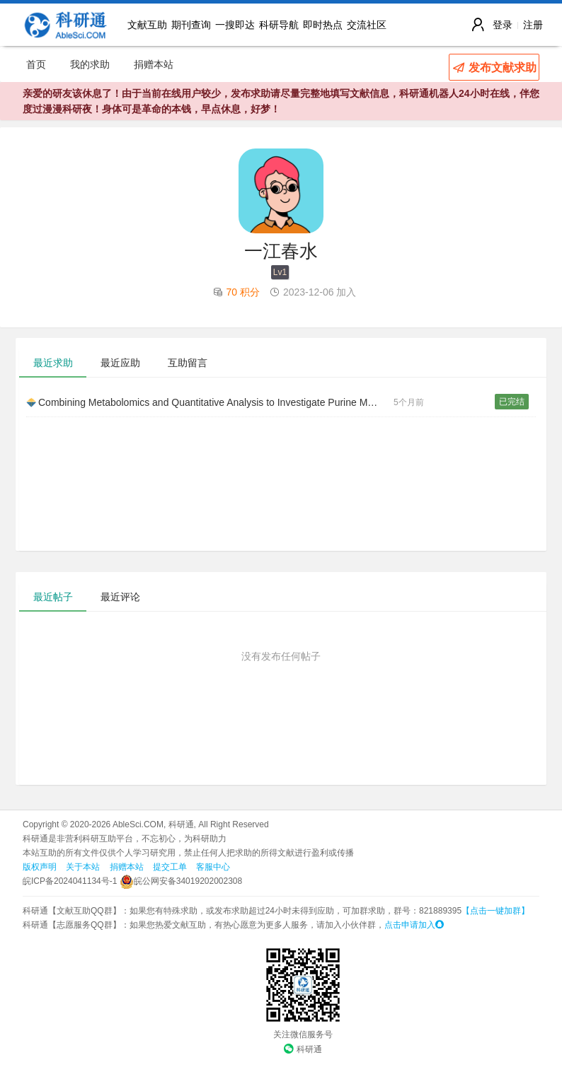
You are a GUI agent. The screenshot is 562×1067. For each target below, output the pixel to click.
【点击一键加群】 (495, 911)
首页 (36, 64)
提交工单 (170, 867)
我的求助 (90, 64)
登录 (502, 24)
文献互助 (147, 24)
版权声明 (40, 867)
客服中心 (213, 867)
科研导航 (279, 24)
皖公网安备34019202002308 (181, 881)
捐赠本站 (153, 64)
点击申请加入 (414, 925)
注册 (533, 24)
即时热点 (323, 24)
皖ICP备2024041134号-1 (70, 881)
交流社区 (366, 24)
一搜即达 (235, 24)
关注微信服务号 (303, 1034)
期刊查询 (191, 24)
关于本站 (83, 867)
